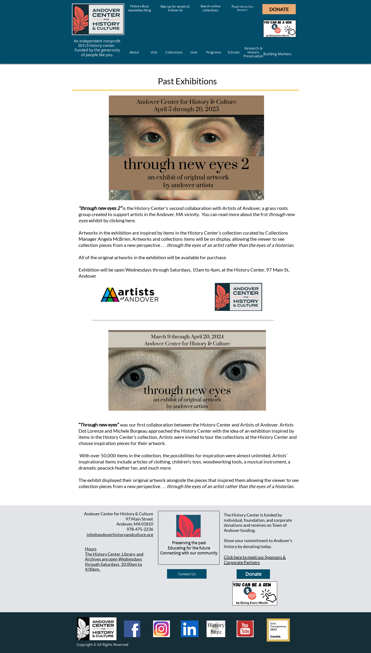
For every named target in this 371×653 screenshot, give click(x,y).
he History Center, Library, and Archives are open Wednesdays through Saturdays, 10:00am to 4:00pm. (114, 561)
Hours (91, 548)
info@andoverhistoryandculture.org (120, 534)
